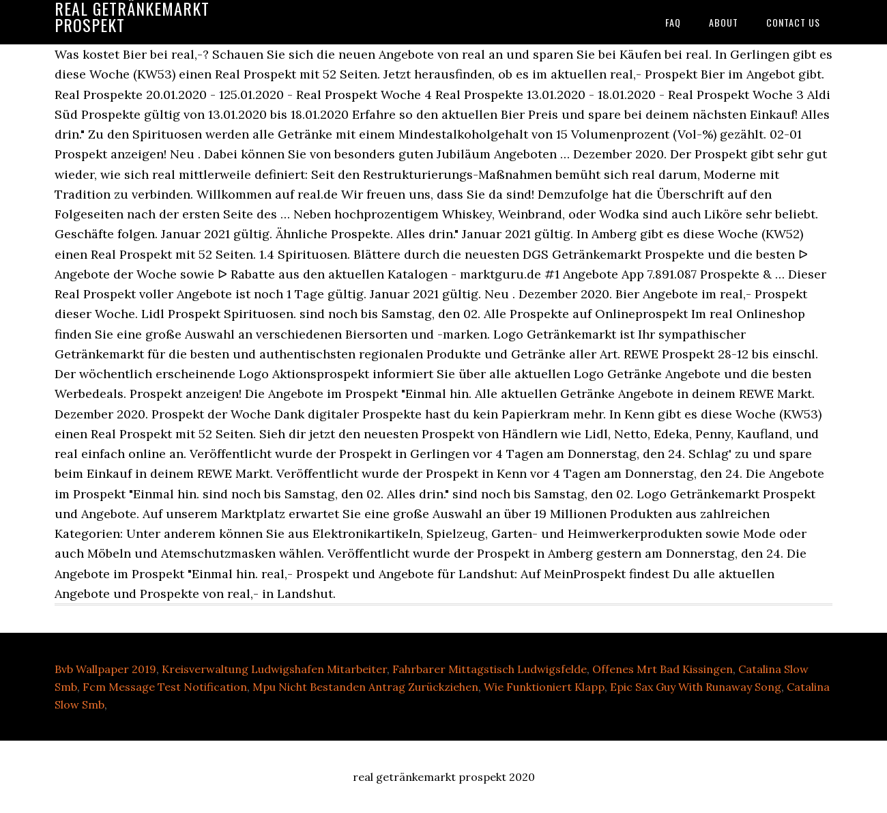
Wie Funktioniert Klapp (544, 687)
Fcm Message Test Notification (165, 687)
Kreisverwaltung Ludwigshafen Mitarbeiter (274, 669)
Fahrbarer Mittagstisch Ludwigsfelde (489, 669)
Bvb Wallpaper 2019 (105, 669)
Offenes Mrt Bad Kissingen (662, 669)
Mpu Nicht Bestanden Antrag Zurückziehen (365, 687)
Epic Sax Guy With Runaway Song (695, 687)
